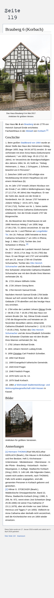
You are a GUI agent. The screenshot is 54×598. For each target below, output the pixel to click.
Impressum (21, 536)
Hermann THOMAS (17, 451)
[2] (27, 244)
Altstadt (29, 131)
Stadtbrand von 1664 (31, 142)
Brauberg (28, 124)
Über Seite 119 (10, 536)
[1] (47, 130)
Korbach (42, 131)
